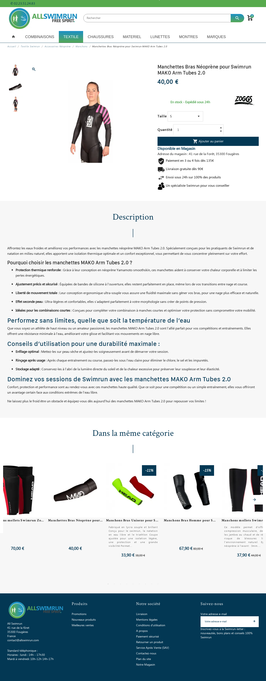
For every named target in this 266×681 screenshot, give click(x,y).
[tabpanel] (133, 510)
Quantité (165, 130)
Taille (162, 116)
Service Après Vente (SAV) (152, 648)
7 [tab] (145, 584)
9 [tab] (158, 584)
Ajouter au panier (208, 141)
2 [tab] (114, 584)
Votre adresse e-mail (214, 614)
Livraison (141, 614)
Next (254, 500)
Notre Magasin (145, 665)
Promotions (79, 614)
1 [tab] (108, 584)
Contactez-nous (146, 653)
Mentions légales (147, 620)
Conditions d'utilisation (150, 625)
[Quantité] (198, 130)
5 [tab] (133, 584)
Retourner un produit (149, 642)
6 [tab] (139, 584)
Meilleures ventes (83, 625)
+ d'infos (43, 3)
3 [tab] (120, 584)
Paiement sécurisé (147, 637)
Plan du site (143, 659)
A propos (142, 631)
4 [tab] (127, 584)
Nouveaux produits (84, 620)
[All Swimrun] (43, 18)
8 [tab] (152, 584)
